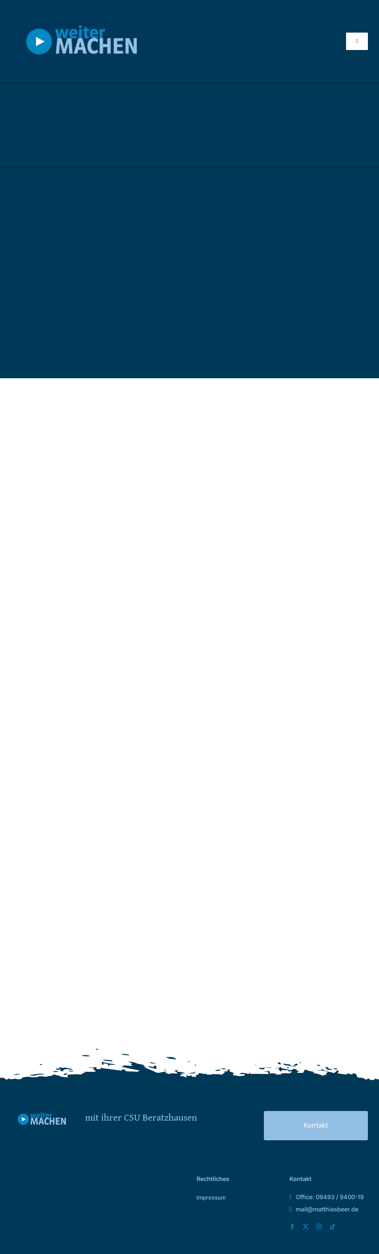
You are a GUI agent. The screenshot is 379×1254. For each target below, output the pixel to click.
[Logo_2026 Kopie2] (80, 12)
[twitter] (306, 1227)
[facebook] (292, 1227)
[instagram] (319, 1227)
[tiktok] (333, 1227)
